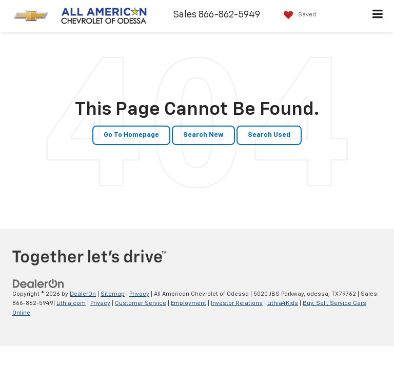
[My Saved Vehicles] (297, 15)
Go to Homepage (131, 135)
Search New (203, 135)
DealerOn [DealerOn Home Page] (83, 294)
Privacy (139, 294)
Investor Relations (237, 303)
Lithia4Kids (282, 303)
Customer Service (140, 303)
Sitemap (113, 294)
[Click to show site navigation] (378, 16)
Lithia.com (71, 303)
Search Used (269, 135)
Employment (188, 303)
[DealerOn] (38, 283)
